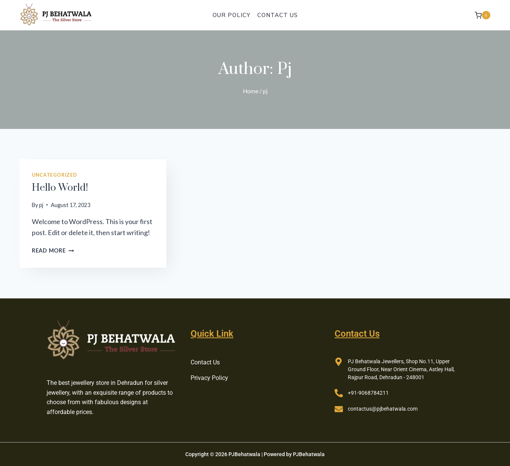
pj (41, 205)
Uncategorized (54, 175)
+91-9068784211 (368, 393)
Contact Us (277, 15)
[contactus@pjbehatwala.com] (339, 409)
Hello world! (60, 188)
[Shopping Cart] (482, 15)
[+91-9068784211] (339, 393)
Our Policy (231, 15)
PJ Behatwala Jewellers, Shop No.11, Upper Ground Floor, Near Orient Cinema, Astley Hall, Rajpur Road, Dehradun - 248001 (401, 369)
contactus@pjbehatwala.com (383, 409)
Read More (53, 250)
